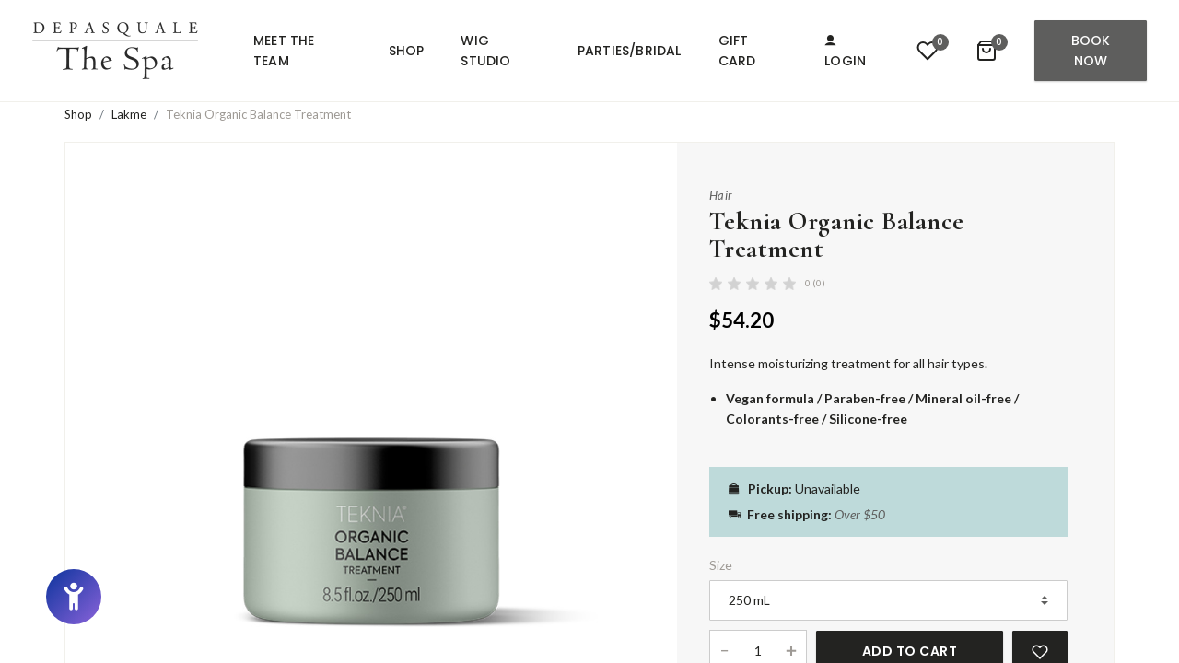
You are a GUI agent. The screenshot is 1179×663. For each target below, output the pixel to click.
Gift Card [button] (737, 50)
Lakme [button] (128, 114)
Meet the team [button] (284, 50)
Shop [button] (407, 50)
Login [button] (845, 52)
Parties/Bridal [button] (630, 50)
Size (720, 565)
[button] (115, 50)
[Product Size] (888, 600)
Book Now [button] (1091, 50)
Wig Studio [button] (485, 50)
